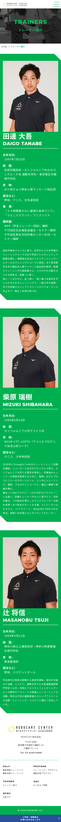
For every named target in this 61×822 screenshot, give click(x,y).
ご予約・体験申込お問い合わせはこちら (30, 818)
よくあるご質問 (40, 785)
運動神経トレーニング (13, 770)
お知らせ (7, 797)
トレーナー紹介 (10, 785)
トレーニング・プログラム (45, 770)
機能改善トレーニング (13, 773)
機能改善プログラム (42, 773)
